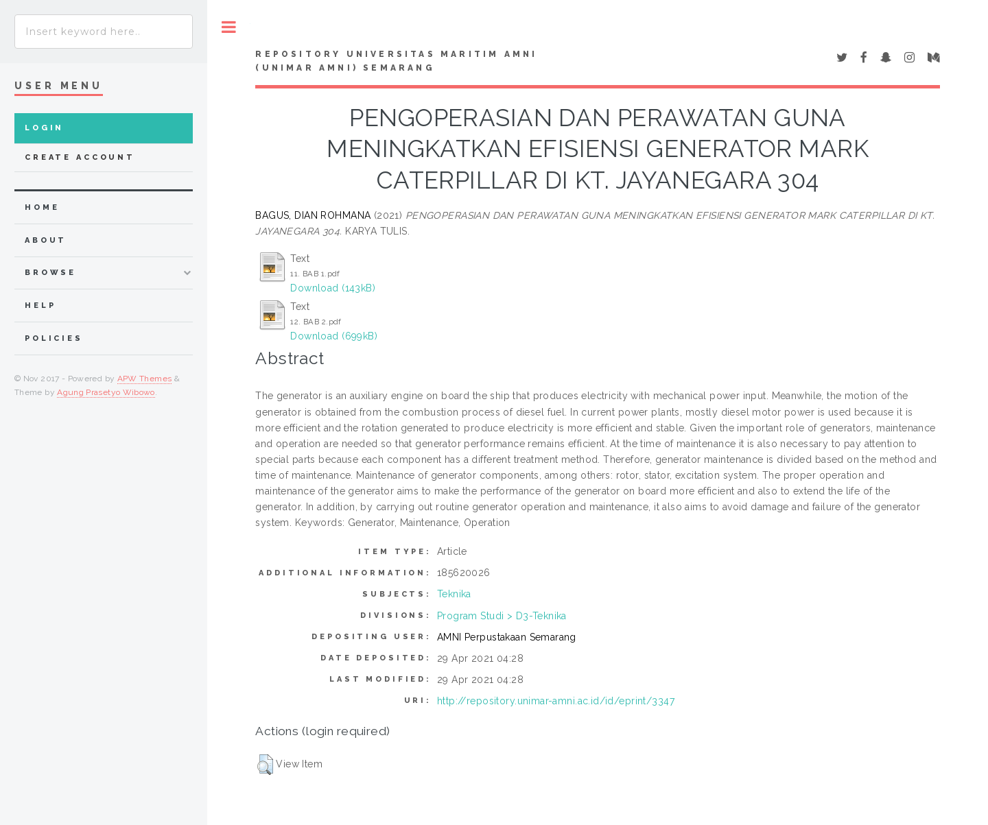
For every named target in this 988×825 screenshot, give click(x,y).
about (46, 240)
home (42, 207)
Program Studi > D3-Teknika (502, 615)
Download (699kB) (333, 336)
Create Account (80, 157)
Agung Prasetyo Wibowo (106, 392)
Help (40, 305)
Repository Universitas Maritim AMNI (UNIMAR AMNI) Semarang (396, 61)
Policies (54, 338)
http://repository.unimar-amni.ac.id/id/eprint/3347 (555, 700)
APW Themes (144, 378)
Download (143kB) (332, 288)
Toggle (228, 27)
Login (44, 127)
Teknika (454, 593)
